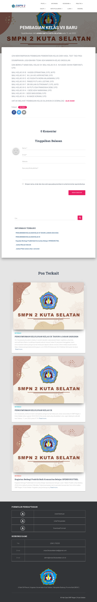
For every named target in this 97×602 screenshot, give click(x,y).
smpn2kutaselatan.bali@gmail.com (55, 550)
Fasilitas (79, 3)
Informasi (54, 3)
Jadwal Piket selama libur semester (28, 248)
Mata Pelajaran (56, 8)
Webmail (80, 8)
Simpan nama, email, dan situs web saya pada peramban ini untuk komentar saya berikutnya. (55, 184)
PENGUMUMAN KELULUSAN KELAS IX (28, 237)
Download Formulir (59, 528)
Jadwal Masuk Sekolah (23, 244)
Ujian (69, 8)
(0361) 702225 (55, 543)
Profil (43, 3)
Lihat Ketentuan (59, 514)
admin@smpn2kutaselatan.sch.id (55, 557)
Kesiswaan (67, 3)
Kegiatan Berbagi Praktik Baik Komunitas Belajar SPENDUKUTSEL (37, 241)
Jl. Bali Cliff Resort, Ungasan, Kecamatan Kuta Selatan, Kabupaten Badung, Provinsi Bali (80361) (48, 587)
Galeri (42, 8)
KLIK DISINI (70, 101)
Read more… (19, 349)
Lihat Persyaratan (59, 521)
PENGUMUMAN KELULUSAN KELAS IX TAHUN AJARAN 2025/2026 (37, 233)
